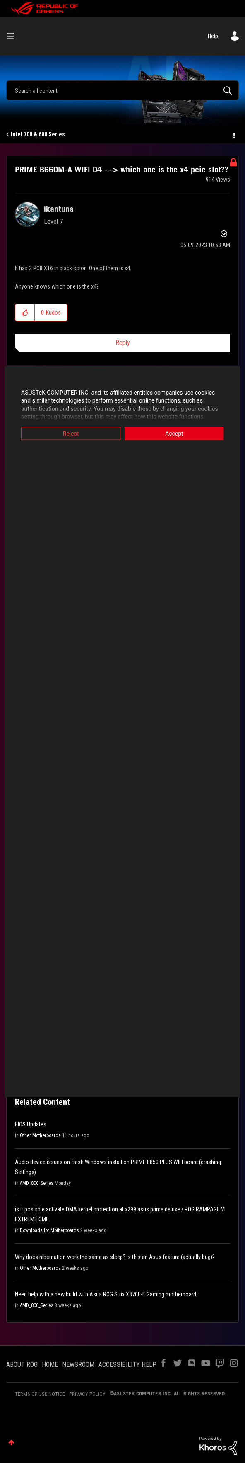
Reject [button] (68, 433)
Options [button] (233, 135)
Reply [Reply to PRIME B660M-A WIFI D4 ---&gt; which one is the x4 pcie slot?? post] (122, 343)
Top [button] (11, 1442)
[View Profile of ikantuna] (59, 209)
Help (213, 36)
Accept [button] (177, 433)
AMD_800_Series (36, 1183)
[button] (25, 312)
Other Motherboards (40, 1135)
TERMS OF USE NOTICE (40, 1394)
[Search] (122, 90)
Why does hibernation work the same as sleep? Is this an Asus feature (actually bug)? (115, 1257)
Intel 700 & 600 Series (38, 134)
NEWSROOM (78, 1364)
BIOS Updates (30, 1124)
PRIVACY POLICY (87, 1394)
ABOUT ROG (22, 1364)
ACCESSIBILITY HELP (127, 1364)
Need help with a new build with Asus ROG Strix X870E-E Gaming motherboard (105, 1294)
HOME (50, 1364)
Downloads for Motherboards (49, 1230)
